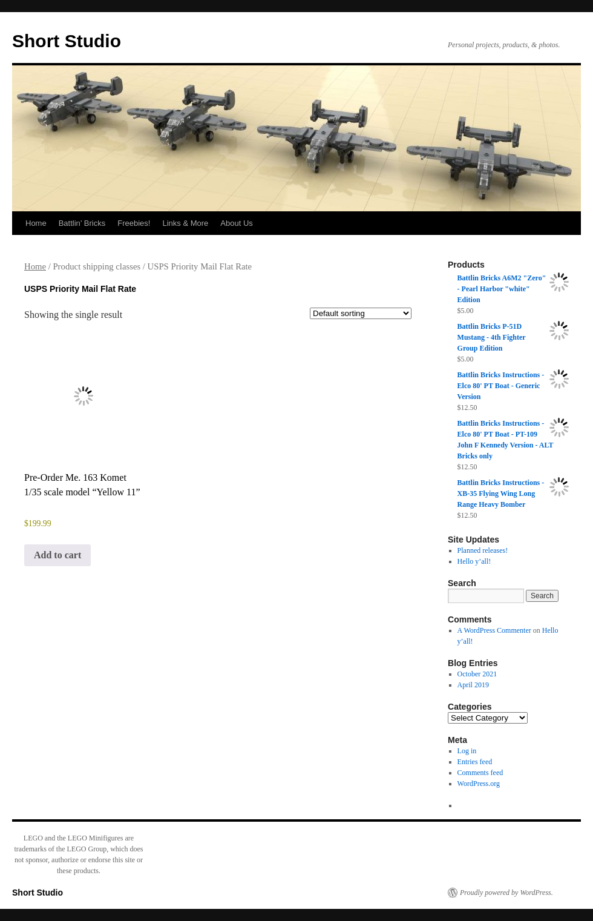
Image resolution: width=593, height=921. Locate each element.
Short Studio (66, 41)
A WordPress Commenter (494, 630)
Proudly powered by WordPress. (506, 892)
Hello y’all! (474, 561)
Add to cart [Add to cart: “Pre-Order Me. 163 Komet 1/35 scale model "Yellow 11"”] (57, 555)
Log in (467, 751)
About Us (236, 223)
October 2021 (477, 674)
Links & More (185, 223)
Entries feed (475, 762)
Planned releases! (482, 550)
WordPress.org (478, 783)
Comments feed (480, 772)
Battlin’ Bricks (82, 223)
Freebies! (133, 223)
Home (36, 223)
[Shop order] (360, 313)
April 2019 (473, 685)
